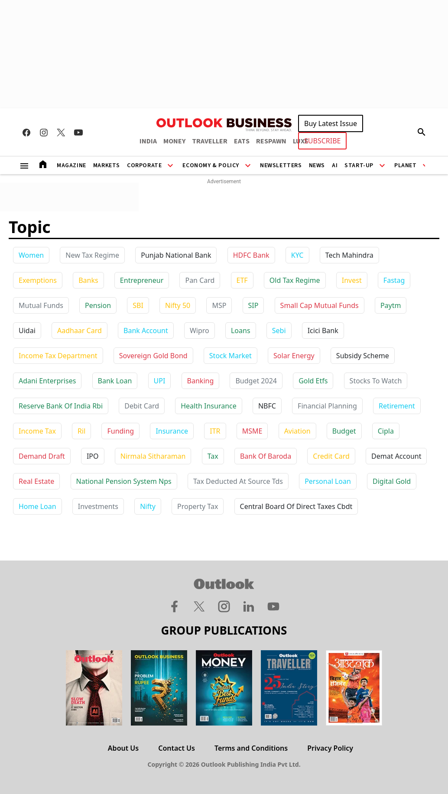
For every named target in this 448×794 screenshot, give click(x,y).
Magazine (71, 165)
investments (98, 506)
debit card (141, 406)
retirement (397, 406)
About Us (123, 748)
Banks (88, 280)
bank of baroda (265, 456)
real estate (36, 481)
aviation (297, 431)
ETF (242, 280)
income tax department (58, 355)
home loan (37, 506)
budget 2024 (256, 381)
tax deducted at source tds (238, 481)
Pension (98, 305)
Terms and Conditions (251, 748)
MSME (252, 431)
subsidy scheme (362, 355)
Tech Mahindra (349, 255)
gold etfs (313, 381)
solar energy (294, 355)
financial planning (327, 406)
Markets (106, 165)
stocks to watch (376, 381)
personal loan (328, 481)
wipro (199, 330)
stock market (230, 355)
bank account (145, 330)
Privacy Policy (330, 748)
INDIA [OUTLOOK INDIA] (148, 141)
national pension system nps (124, 481)
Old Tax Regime (294, 280)
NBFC (267, 406)
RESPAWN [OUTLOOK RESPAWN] (271, 141)
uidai (27, 330)
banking (200, 381)
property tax (197, 506)
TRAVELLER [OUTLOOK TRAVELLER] (209, 141)
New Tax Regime (92, 255)
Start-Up (358, 165)
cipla (386, 431)
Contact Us (176, 748)
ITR (215, 431)
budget (344, 431)
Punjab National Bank (176, 255)
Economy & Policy (210, 165)
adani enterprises (47, 381)
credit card (331, 456)
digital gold (392, 481)
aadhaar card (79, 330)
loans (240, 330)
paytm (390, 305)
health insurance (209, 406)
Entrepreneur (141, 280)
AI (335, 165)
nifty (148, 506)
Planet (405, 165)
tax (213, 456)
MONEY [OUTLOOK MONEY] (174, 141)
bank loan (115, 381)
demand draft (42, 456)
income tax (37, 431)
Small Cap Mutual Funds (319, 305)
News (317, 165)
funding (120, 431)
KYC (297, 255)
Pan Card (199, 280)
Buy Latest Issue (330, 123)
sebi (279, 330)
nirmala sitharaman (153, 456)
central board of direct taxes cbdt (296, 506)
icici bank (323, 330)
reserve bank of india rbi (61, 406)
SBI (138, 305)
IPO (93, 456)
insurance (172, 431)
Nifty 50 (177, 305)
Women (31, 255)
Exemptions (38, 280)
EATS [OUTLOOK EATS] (242, 141)
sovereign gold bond (153, 355)
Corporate (144, 165)
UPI (160, 381)
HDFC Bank (251, 255)
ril (81, 431)
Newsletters (281, 165)
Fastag (394, 280)
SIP (253, 305)
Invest (352, 280)
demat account (396, 456)
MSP (219, 305)
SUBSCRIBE (322, 141)
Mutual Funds (41, 305)
